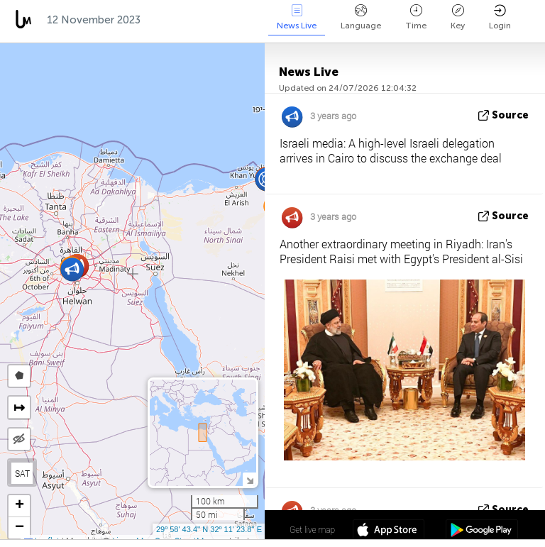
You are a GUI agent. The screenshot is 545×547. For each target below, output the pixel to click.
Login (500, 17)
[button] (72, 269)
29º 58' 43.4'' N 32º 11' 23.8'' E (209, 529)
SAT (22, 473)
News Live (296, 17)
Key (458, 17)
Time (415, 17)
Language (361, 17)
